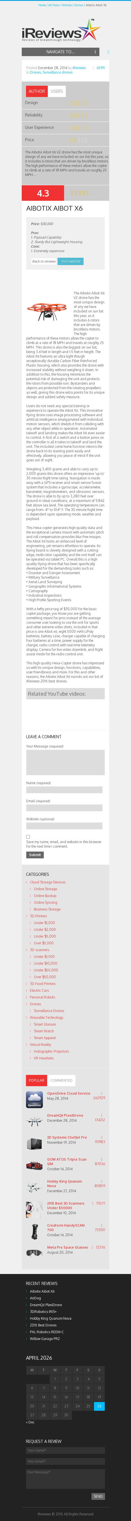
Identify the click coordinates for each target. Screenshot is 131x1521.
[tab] (37, 91)
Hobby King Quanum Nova (50, 1318)
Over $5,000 (44, 943)
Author (37, 91)
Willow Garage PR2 (45, 1339)
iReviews (79, 68)
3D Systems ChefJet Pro (67, 1137)
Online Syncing (45, 902)
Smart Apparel (45, 1038)
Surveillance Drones (49, 1011)
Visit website (70, 261)
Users (57, 91)
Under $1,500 (44, 957)
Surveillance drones (58, 72)
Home (42, 5)
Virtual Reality (40, 1044)
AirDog (35, 1298)
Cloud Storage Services (48, 882)
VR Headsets (44, 1058)
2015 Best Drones (43, 1325)
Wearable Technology (46, 1017)
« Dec (30, 1422)
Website (40, 819)
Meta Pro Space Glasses (67, 1247)
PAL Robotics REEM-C (47, 1332)
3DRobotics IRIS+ (43, 1312)
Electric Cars (39, 990)
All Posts (53, 5)
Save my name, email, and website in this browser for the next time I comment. (63, 844)
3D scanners (39, 950)
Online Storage (45, 889)
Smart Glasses (45, 1024)
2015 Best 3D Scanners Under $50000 (65, 1205)
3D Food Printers (43, 984)
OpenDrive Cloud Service (68, 1093)
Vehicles (67, 5)
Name (38, 783)
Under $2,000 (45, 929)
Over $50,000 (45, 977)
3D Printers (38, 916)
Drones (78, 5)
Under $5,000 (45, 936)
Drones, (36, 72)
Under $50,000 (46, 970)
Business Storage (47, 909)
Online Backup (45, 896)
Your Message (44, 746)
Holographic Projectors (51, 1051)
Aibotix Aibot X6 (42, 1291)
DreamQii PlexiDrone (65, 1115)
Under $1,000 (44, 923)
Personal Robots (42, 997)
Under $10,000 (45, 963)
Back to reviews (44, 261)
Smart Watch (44, 1031)
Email (38, 801)
